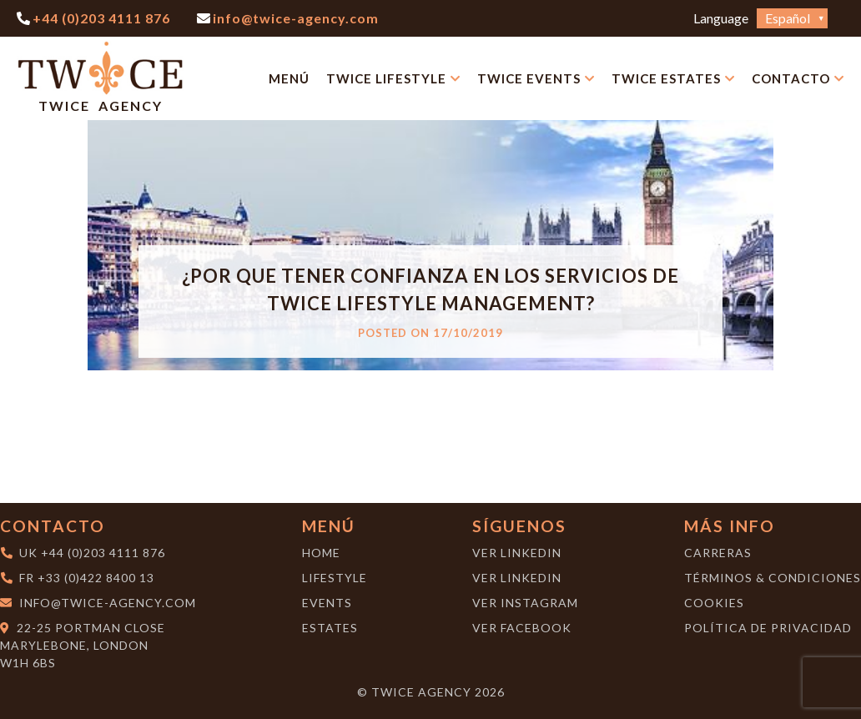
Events (327, 603)
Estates (330, 628)
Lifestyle (334, 578)
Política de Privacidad (768, 628)
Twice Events (529, 78)
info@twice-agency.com (107, 603)
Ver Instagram (525, 603)
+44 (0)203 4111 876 (103, 553)
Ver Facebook (521, 628)
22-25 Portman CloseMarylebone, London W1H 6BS (82, 645)
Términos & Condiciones (772, 578)
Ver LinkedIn (516, 553)
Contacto (791, 78)
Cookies (714, 603)
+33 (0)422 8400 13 (96, 578)
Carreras (718, 553)
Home (321, 553)
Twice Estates (666, 78)
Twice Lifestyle (386, 78)
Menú (289, 78)
